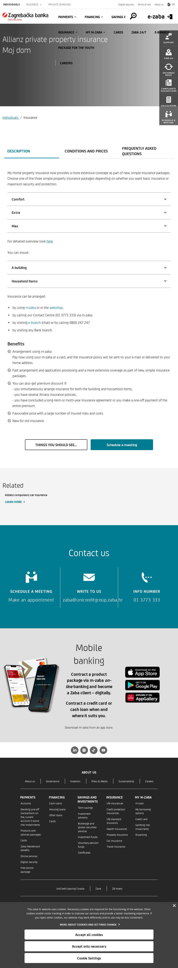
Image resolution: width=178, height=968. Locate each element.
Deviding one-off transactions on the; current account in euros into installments (30, 817)
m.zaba (31, 307)
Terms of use (144, 4)
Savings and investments (88, 799)
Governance (52, 781)
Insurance (66, 32)
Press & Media (99, 781)
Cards (118, 32)
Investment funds (88, 837)
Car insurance (114, 841)
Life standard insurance (114, 821)
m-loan (139, 803)
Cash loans (55, 803)
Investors (75, 781)
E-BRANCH (162, 32)
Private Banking (59, 4)
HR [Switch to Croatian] (171, 4)
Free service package (27, 869)
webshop (56, 307)
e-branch (34, 322)
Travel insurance (116, 846)
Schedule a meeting (122, 444)
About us (159, 4)
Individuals (11, 4)
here (50, 241)
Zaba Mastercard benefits (30, 848)
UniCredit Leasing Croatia (70, 888)
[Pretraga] (133, 16)
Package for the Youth (76, 47)
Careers (149, 781)
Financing (92, 17)
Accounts (26, 803)
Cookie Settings (89, 958)
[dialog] (89, 935)
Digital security (126, 4)
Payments (65, 17)
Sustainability (126, 781)
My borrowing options (143, 811)
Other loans (55, 815)
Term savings (85, 808)
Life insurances (115, 803)
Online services (29, 856)
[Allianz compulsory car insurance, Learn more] (31, 498)
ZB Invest (117, 888)
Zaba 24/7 (138, 32)
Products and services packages (31, 832)
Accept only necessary (89, 946)
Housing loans (57, 809)
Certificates (84, 852)
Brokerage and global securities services (87, 827)
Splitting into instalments (142, 827)
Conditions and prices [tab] (86, 151)
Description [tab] (18, 151)
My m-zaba (94, 32)
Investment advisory (84, 815)
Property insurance (117, 835)
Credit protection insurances (116, 811)
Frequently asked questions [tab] (139, 150)
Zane (98, 888)
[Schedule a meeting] (31, 585)
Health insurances (117, 829)
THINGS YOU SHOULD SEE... (56, 444)
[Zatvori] (174, 906)
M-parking (141, 835)
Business (32, 4)
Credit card (141, 819)
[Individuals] (25, 16)
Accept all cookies (89, 934)
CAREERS (66, 63)
